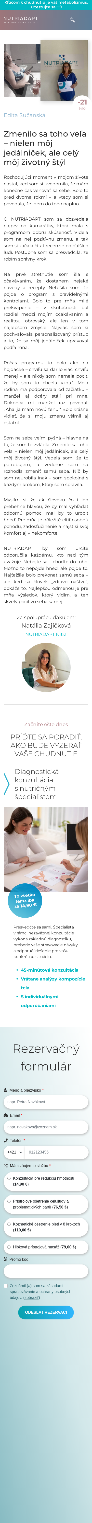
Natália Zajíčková (46, 625)
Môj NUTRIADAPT (44, 1501)
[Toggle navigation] (83, 19)
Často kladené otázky (44, 1483)
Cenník (44, 1512)
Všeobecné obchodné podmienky (44, 1471)
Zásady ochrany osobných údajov (44, 1477)
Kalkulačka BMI (44, 1489)
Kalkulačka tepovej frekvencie (44, 1495)
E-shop (44, 1507)
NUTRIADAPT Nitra (46, 634)
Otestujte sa (46, 7)
